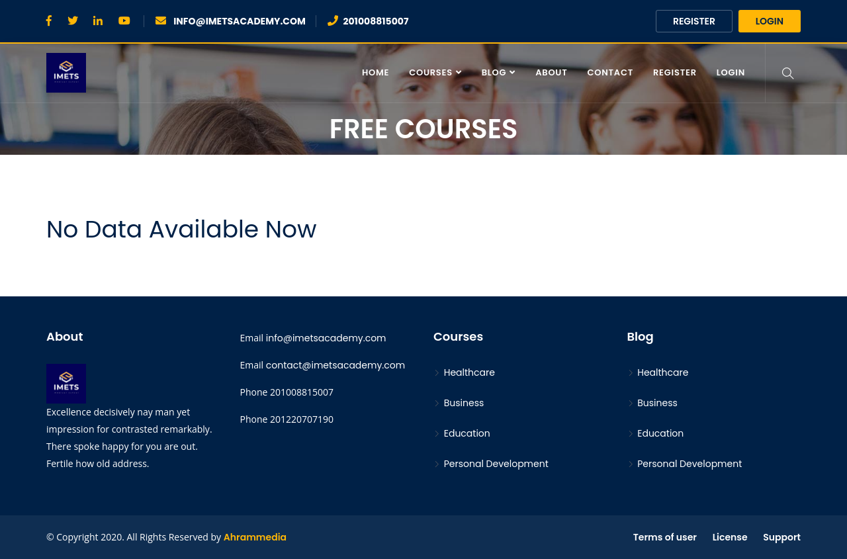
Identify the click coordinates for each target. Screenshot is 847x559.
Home (375, 72)
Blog (494, 72)
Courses (431, 72)
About (551, 72)
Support (782, 537)
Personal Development (491, 463)
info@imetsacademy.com (326, 338)
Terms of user (665, 537)
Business (458, 402)
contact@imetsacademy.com (335, 365)
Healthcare (464, 372)
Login (769, 21)
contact (611, 72)
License (730, 537)
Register (694, 21)
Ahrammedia (255, 537)
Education (461, 433)
